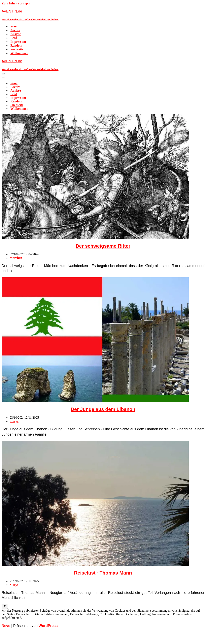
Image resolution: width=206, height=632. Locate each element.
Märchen (16, 258)
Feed (13, 38)
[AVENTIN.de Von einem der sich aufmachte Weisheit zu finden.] (103, 15)
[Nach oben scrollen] (5, 606)
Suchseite (16, 49)
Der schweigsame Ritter (103, 246)
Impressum (18, 41)
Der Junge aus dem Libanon (103, 409)
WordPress (48, 626)
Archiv (15, 30)
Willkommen (19, 53)
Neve (6, 626)
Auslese (15, 34)
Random (16, 45)
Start (14, 26)
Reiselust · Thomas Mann (103, 573)
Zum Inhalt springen (16, 3)
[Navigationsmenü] (3, 73)
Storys (14, 421)
